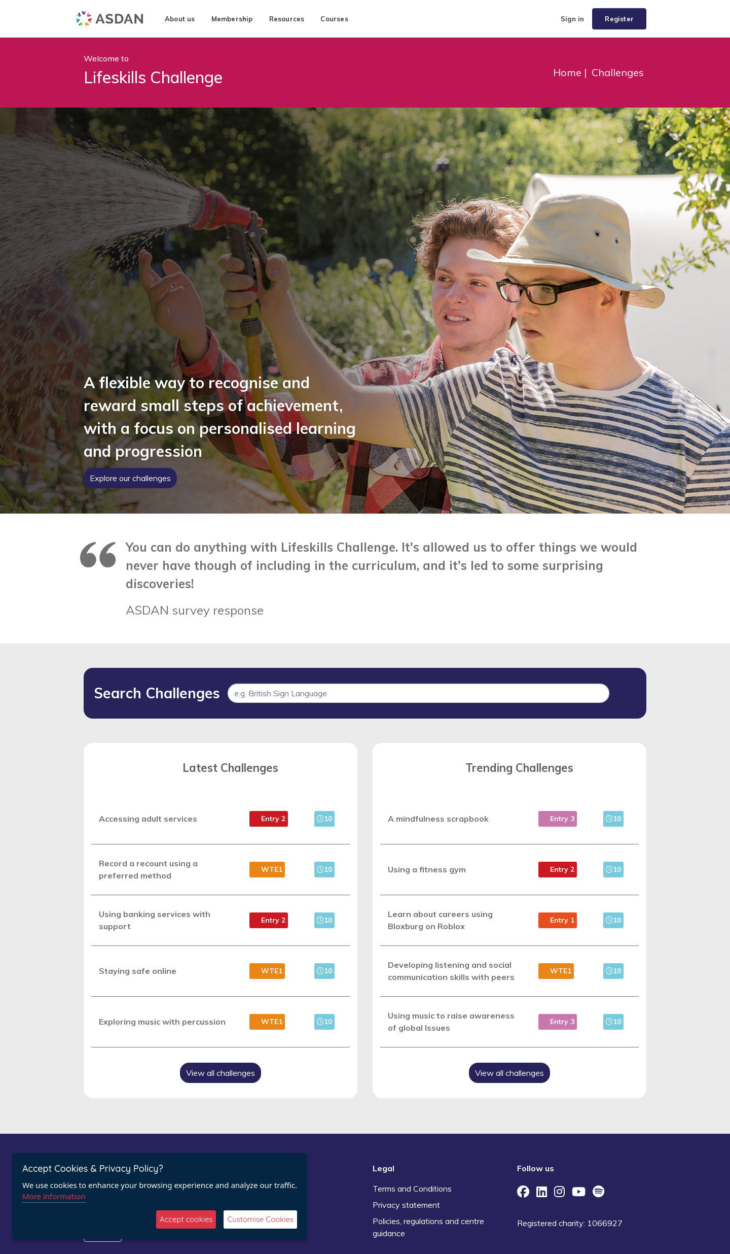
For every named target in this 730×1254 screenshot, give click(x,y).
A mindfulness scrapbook (438, 819)
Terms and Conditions (412, 1188)
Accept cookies (186, 1219)
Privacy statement (406, 1205)
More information (54, 1196)
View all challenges (220, 1073)
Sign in (572, 19)
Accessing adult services (148, 819)
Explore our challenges (130, 478)
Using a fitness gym (427, 869)
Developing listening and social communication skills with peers (451, 971)
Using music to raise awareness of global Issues (451, 1021)
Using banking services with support (154, 920)
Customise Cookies (260, 1219)
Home (567, 72)
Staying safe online (137, 971)
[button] (548, 19)
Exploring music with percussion (162, 1021)
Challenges (618, 72)
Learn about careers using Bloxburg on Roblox (440, 920)
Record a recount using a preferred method (148, 869)
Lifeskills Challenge (153, 77)
